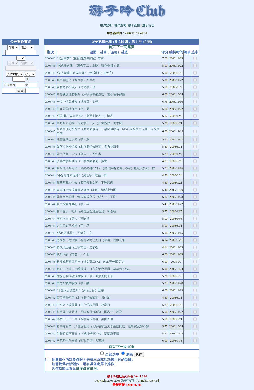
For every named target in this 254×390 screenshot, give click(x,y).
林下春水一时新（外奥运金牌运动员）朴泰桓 (86, 211)
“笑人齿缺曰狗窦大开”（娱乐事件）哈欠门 (85, 73)
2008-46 (50, 58)
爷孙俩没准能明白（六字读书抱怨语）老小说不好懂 (91, 94)
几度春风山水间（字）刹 (73, 139)
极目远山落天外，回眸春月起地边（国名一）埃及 (89, 312)
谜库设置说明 (86, 368)
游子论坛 (148, 25)
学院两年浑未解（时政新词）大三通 (80, 340)
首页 (112, 47)
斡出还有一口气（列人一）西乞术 (79, 154)
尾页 (130, 47)
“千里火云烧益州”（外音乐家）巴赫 (80, 290)
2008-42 (50, 290)
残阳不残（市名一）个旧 (73, 254)
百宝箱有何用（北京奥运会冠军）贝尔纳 (83, 297)
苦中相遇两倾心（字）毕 (73, 204)
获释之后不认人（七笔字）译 (76, 87)
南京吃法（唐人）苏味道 (73, 218)
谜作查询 (120, 25)
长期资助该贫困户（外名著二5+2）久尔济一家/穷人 (91, 261)
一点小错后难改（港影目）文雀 (77, 101)
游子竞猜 (134, 25)
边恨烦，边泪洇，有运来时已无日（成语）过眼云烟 (91, 240)
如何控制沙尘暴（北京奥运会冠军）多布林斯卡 (88, 146)
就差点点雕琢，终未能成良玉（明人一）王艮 (86, 197)
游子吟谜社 (128, 380)
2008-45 (50, 116)
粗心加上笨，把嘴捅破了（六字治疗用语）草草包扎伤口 (94, 269)
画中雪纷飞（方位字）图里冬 (76, 80)
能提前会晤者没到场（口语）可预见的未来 (85, 276)
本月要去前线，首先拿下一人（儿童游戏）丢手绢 (89, 123)
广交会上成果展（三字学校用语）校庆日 (83, 304)
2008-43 (50, 233)
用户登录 (106, 25)
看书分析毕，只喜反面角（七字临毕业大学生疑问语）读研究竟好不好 (103, 326)
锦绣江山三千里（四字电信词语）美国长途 (85, 319)
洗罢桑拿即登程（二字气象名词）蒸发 (82, 161)
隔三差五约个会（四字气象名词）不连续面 (85, 182)
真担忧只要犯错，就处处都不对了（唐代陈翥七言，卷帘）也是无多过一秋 (106, 168)
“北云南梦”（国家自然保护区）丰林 (80, 58)
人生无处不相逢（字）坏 (73, 225)
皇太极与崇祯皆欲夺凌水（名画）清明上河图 (86, 190)
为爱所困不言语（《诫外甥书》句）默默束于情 (88, 333)
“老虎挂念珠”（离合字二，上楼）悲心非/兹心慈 (88, 65)
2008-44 (50, 175)
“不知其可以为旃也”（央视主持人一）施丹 (85, 116)
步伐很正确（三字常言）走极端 (77, 247)
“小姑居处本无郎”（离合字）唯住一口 (82, 175)
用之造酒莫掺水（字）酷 (73, 283)
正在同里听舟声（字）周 (73, 109)
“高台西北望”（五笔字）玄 (74, 233)
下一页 (121, 47)
